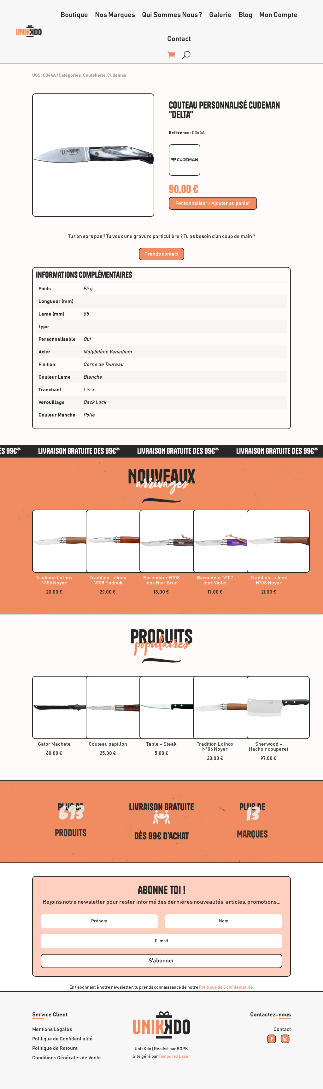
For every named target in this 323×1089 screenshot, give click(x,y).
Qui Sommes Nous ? (172, 15)
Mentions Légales (52, 1029)
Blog (245, 15)
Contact (179, 39)
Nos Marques (115, 15)
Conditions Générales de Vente (66, 1058)
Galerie (220, 15)
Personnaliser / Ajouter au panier (212, 203)
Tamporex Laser (174, 1056)
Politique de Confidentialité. (226, 987)
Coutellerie (94, 75)
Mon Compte (278, 15)
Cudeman (116, 75)
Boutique (74, 15)
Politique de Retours (55, 1048)
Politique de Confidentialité (62, 1039)
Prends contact (161, 254)
